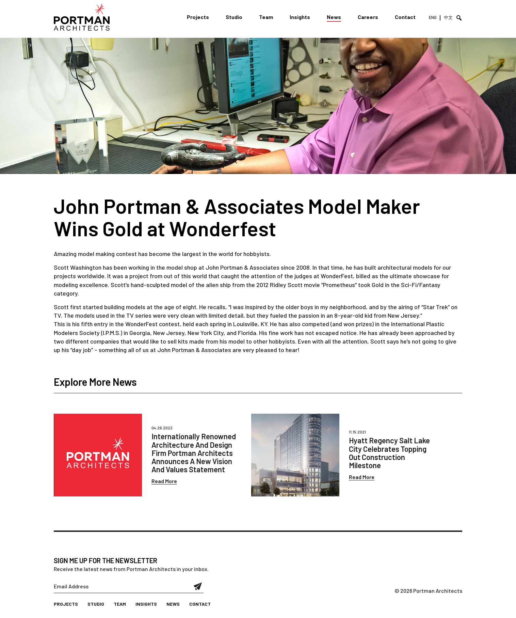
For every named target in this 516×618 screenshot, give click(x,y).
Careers (368, 17)
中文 (448, 17)
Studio (234, 17)
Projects (198, 17)
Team (266, 17)
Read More (164, 481)
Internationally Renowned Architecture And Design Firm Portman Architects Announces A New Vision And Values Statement (193, 453)
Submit (198, 586)
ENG (433, 17)
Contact (405, 17)
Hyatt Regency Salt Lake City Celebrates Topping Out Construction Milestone (389, 453)
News (334, 17)
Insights (300, 17)
